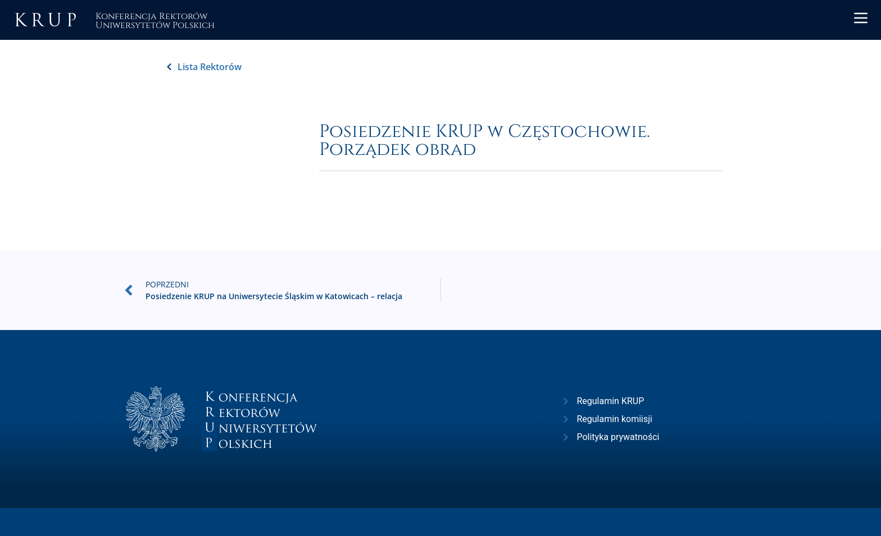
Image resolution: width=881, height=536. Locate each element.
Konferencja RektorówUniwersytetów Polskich (155, 20)
